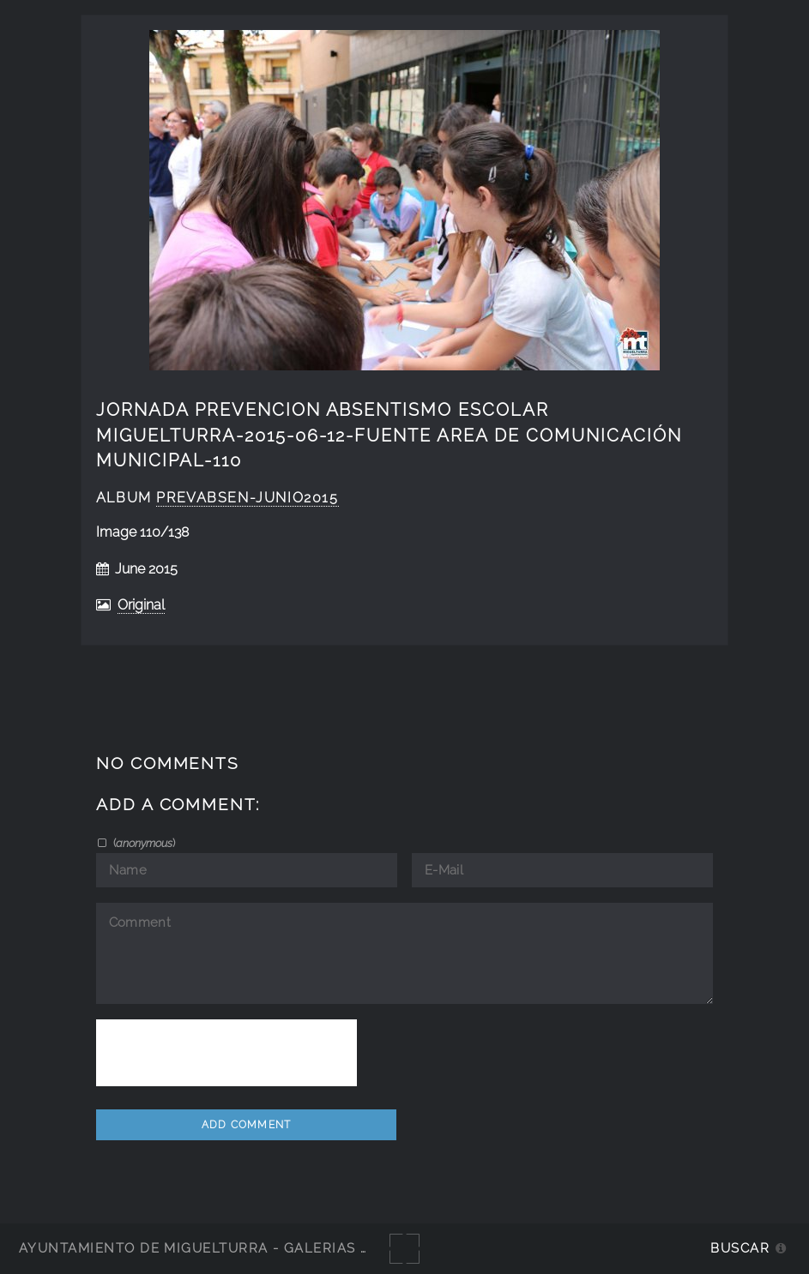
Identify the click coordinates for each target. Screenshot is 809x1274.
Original (141, 605)
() (143, 843)
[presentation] (226, 1052)
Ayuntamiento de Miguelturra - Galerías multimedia (235, 1248)
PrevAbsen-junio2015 (247, 498)
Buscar (740, 1248)
